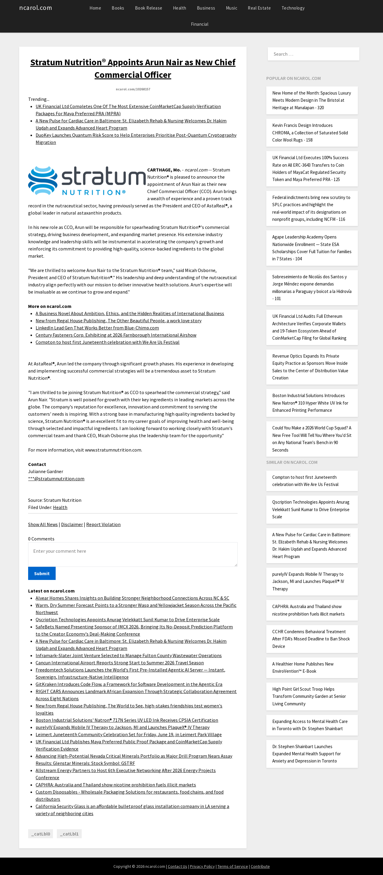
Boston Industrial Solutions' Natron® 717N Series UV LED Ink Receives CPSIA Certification (127, 720)
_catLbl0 (40, 834)
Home (95, 8)
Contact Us (177, 866)
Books (118, 8)
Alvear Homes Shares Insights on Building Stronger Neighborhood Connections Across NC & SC (132, 598)
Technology (293, 8)
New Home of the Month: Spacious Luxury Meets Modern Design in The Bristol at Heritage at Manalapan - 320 (311, 100)
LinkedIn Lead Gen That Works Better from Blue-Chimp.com (97, 328)
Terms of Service (233, 866)
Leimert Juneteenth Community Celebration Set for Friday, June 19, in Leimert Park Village (129, 734)
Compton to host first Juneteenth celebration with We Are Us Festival (108, 342)
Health (179, 8)
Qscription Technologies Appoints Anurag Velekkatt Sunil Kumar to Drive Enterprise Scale (128, 619)
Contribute (260, 866)
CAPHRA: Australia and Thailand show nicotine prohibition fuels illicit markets (116, 785)
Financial (200, 24)
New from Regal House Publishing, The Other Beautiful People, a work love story (118, 320)
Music (232, 8)
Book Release (148, 8)
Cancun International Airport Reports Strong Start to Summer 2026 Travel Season (120, 663)
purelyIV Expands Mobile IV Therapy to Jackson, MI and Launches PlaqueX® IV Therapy (122, 727)
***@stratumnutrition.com (56, 478)
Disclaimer (72, 524)
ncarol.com (35, 7)
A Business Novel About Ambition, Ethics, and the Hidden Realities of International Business (130, 313)
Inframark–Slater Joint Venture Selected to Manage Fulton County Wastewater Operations (129, 655)
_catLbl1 (69, 834)
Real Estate (259, 8)
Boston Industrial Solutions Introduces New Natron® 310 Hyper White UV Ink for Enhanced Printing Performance (310, 403)
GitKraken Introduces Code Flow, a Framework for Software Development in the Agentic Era (129, 684)
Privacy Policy (202, 866)
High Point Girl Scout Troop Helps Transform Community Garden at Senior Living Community (309, 696)
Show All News (43, 524)
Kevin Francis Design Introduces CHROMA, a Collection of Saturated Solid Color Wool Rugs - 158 (310, 132)
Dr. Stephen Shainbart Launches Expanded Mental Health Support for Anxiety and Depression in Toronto (306, 754)
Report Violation (103, 524)
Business (206, 8)
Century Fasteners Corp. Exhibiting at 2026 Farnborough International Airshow (116, 335)
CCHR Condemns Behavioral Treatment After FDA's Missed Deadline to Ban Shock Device (311, 639)
